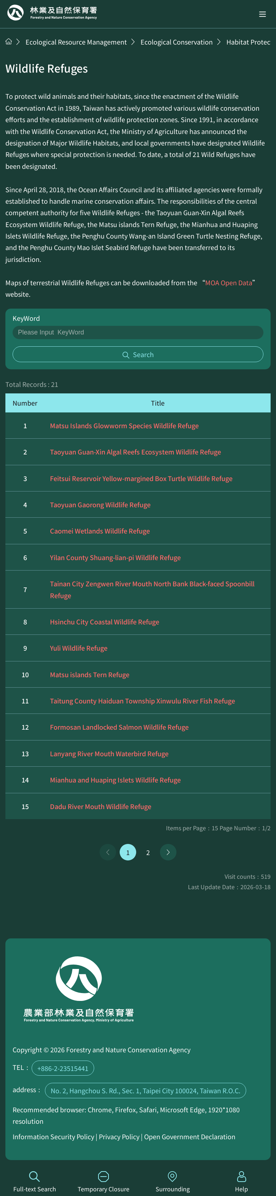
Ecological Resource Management (76, 41)
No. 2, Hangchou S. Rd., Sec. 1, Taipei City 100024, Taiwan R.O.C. (145, 1090)
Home (52, 13)
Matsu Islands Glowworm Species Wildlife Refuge (124, 425)
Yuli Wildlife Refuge (78, 647)
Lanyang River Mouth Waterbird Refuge (109, 753)
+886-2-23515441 (62, 1068)
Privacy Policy (119, 1136)
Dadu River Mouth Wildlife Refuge (100, 806)
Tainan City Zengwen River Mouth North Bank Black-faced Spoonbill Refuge (152, 589)
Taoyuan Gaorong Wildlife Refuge (100, 504)
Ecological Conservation (177, 41)
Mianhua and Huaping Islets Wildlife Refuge (115, 779)
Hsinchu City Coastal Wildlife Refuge (104, 621)
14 (25, 779)
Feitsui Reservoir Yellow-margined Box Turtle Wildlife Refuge (141, 478)
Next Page (168, 852)
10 (25, 674)
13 (25, 753)
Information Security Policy (53, 1136)
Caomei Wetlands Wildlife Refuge (100, 530)
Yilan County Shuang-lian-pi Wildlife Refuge (115, 557)
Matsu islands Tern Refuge (89, 674)
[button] (262, 14)
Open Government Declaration (189, 1136)
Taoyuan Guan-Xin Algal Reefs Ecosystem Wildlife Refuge (135, 451)
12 (25, 726)
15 (25, 806)
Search (143, 354)
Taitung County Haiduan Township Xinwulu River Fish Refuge (142, 700)
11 (25, 700)
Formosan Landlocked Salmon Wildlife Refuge (119, 726)
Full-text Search (34, 1182)
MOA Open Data (228, 282)
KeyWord (26, 318)
